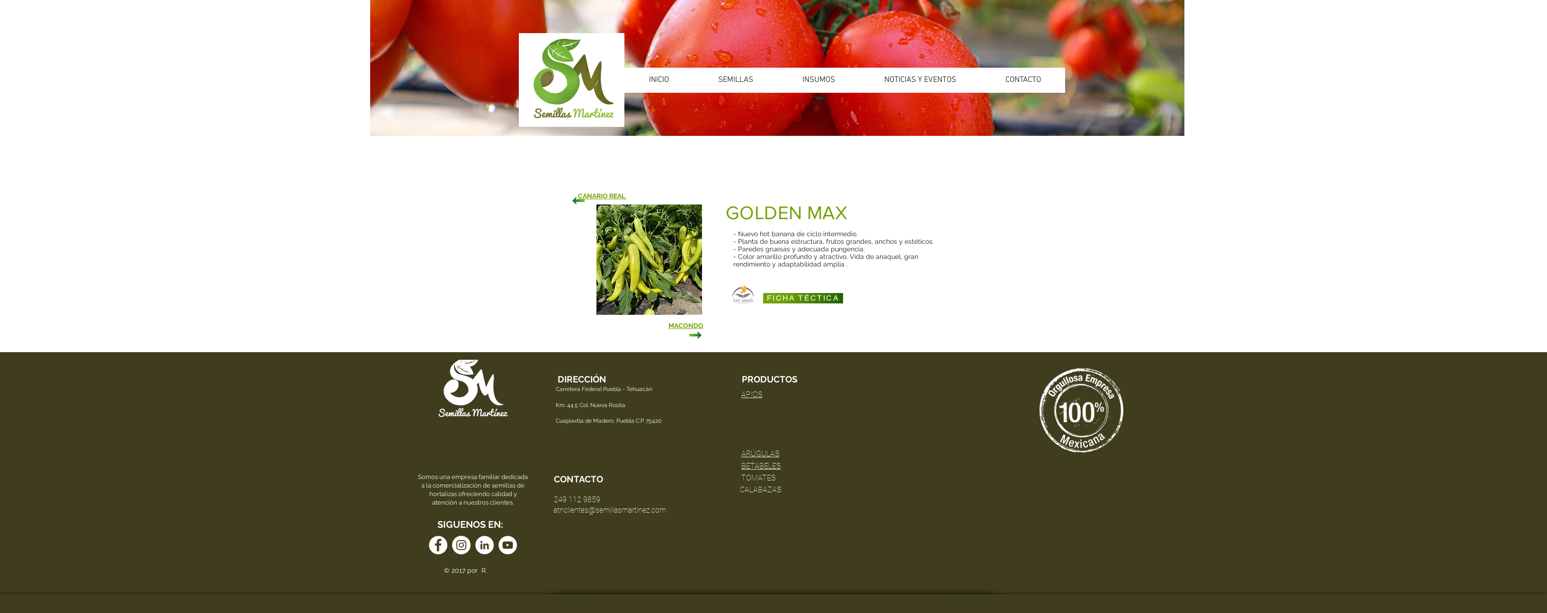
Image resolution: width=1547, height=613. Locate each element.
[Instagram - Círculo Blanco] (461, 545)
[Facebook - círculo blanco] (438, 545)
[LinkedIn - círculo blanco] (484, 545)
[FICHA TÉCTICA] (803, 298)
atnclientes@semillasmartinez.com (609, 510)
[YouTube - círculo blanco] (507, 545)
